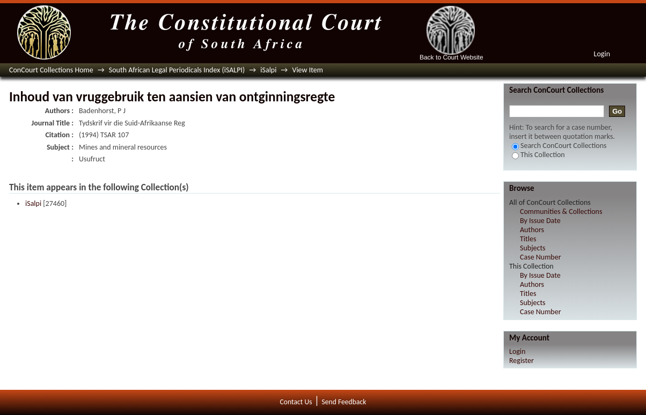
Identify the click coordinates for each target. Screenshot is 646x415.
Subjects (533, 248)
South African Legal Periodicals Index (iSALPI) (177, 70)
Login (602, 53)
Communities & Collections (561, 211)
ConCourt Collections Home (51, 70)
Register (521, 360)
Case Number (540, 257)
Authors (532, 229)
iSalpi (268, 70)
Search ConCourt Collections (559, 145)
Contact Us (296, 401)
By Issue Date (540, 220)
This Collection (538, 154)
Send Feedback (343, 401)
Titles (528, 238)
